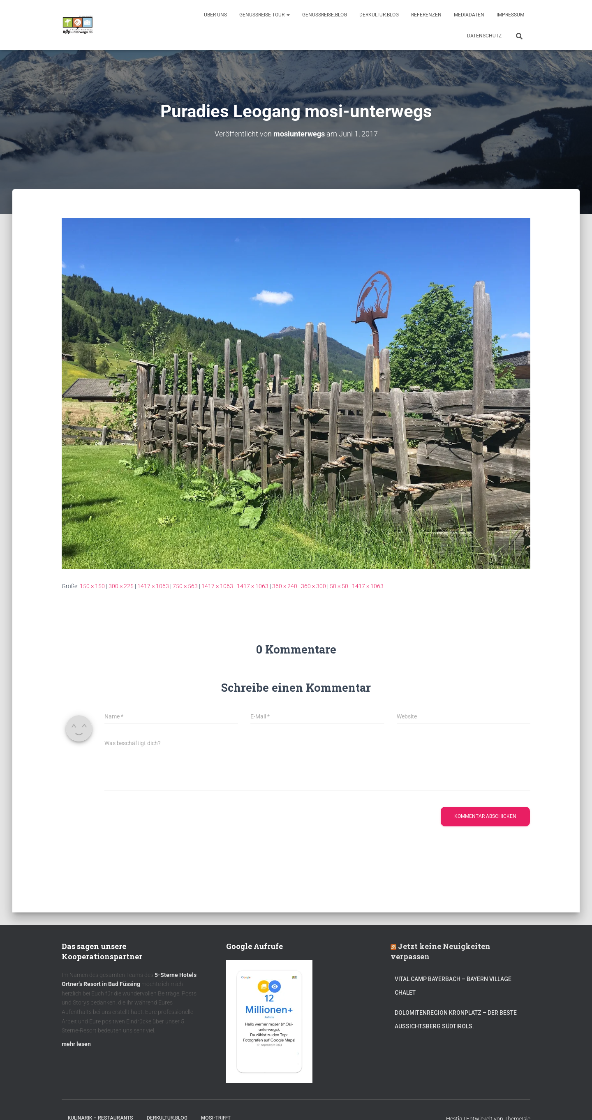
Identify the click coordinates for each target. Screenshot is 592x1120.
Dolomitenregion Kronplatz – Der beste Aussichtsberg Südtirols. (456, 1019)
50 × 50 (339, 586)
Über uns (215, 15)
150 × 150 (92, 586)
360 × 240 (284, 586)
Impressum (510, 15)
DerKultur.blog (379, 15)
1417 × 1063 (153, 586)
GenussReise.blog (324, 15)
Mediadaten (469, 15)
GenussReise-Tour (264, 15)
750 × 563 (185, 586)
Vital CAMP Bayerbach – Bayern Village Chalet (453, 986)
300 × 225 (121, 586)
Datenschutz (484, 36)
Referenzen (426, 15)
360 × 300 (313, 586)
